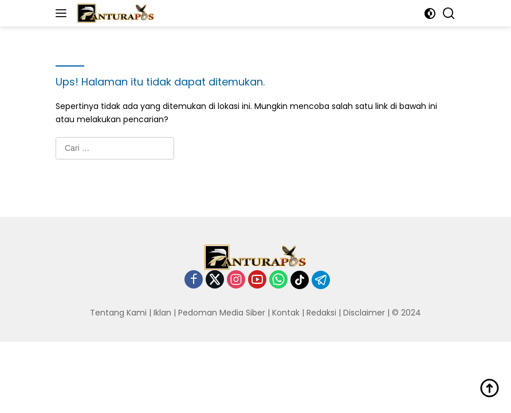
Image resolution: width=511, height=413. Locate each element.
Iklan (162, 312)
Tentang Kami (118, 312)
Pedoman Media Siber (221, 312)
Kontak (286, 312)
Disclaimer (364, 312)
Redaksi (321, 312)
